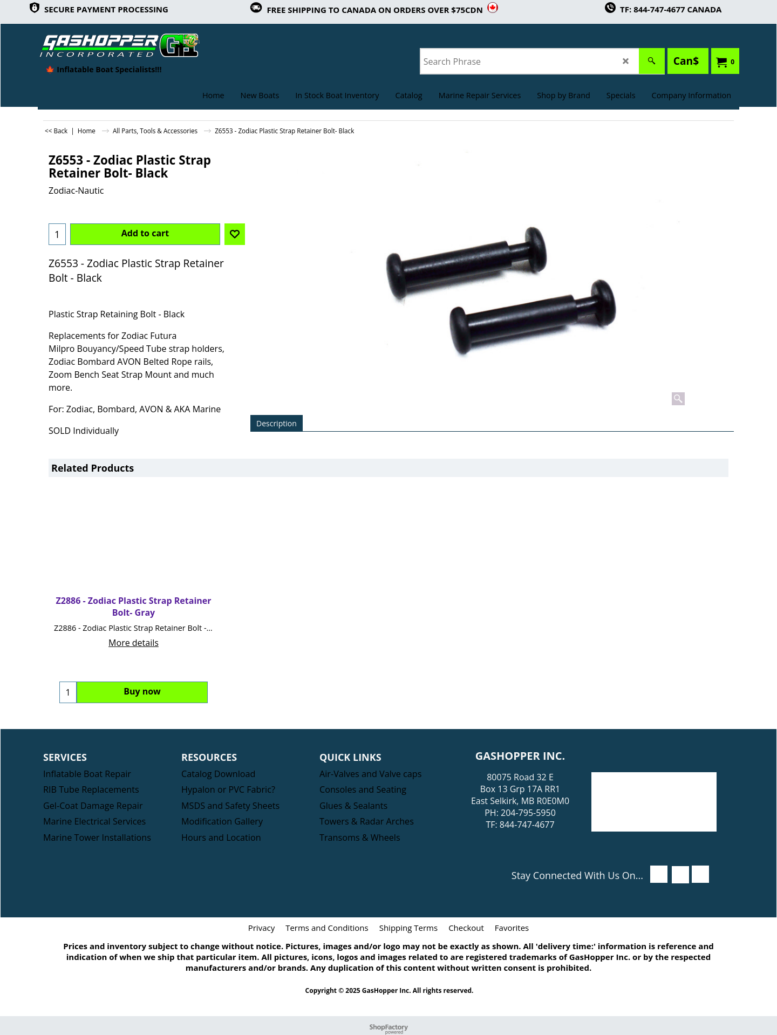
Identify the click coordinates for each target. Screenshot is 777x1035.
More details (133, 643)
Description (276, 423)
